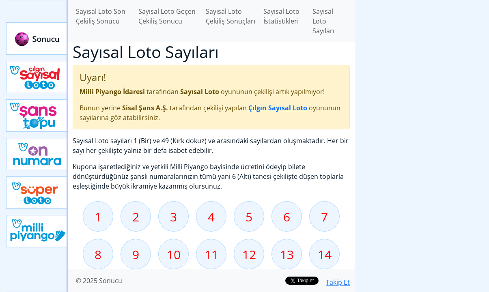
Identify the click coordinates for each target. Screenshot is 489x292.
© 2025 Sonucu (99, 280)
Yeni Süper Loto (37, 192)
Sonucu (37, 38)
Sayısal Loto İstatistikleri (281, 16)
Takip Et (338, 282)
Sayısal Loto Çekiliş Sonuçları (230, 16)
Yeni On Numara (37, 154)
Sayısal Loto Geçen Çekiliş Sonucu (167, 16)
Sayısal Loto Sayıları (323, 21)
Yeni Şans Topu (37, 115)
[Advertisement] (422, 128)
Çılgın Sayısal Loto (37, 77)
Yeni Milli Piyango (37, 231)
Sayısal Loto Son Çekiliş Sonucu (100, 16)
